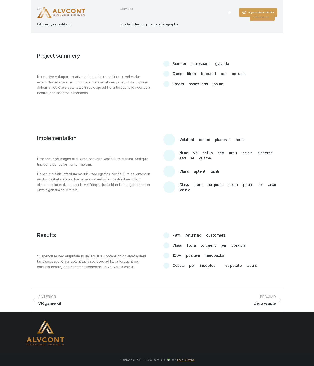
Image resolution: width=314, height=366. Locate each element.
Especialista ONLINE (274, 14)
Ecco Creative (186, 360)
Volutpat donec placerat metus (212, 139)
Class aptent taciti (199, 171)
